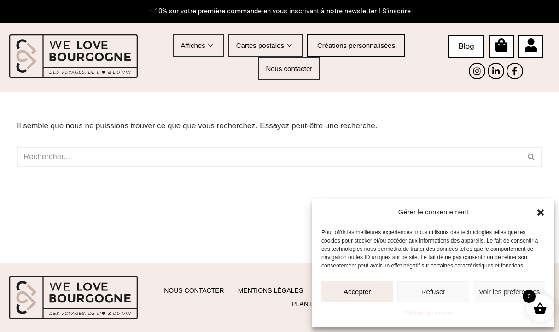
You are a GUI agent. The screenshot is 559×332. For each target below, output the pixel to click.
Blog (466, 46)
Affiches (197, 45)
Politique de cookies (429, 313)
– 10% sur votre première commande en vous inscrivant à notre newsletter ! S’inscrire (279, 11)
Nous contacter (289, 68)
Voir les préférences (509, 292)
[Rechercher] (269, 157)
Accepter (357, 292)
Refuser (433, 292)
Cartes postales (264, 45)
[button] (540, 212)
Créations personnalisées (356, 45)
